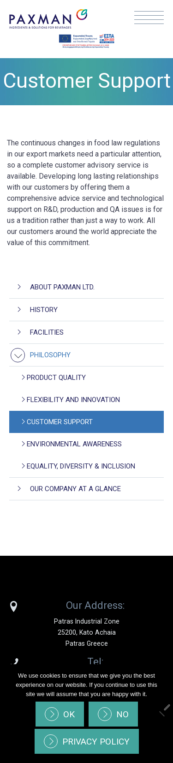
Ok (69, 714)
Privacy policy (96, 741)
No (122, 714)
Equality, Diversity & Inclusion (81, 466)
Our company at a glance (75, 489)
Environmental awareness (74, 444)
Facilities (47, 332)
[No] (161, 713)
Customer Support (60, 422)
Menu (149, 17)
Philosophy (50, 355)
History (44, 310)
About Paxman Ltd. (62, 287)
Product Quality (56, 377)
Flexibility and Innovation (73, 400)
